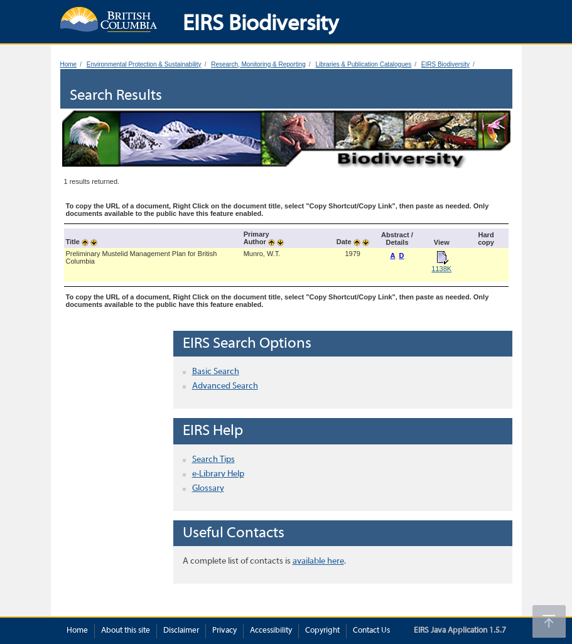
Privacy (224, 630)
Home (68, 64)
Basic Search (215, 372)
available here (318, 561)
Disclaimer (181, 630)
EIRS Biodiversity (445, 64)
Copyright (322, 630)
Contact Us (371, 630)
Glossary (208, 488)
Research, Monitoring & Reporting (258, 64)
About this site (125, 630)
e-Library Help (218, 474)
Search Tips (213, 459)
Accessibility (271, 630)
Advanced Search (225, 386)
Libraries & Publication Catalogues (363, 64)
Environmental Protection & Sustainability (144, 64)
